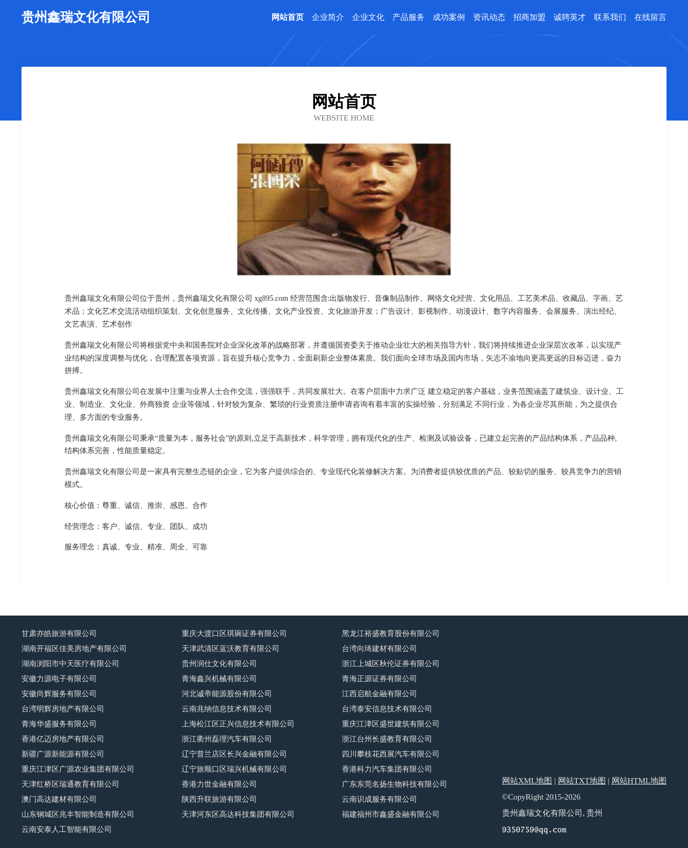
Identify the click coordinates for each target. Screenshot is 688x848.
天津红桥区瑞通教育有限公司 (70, 784)
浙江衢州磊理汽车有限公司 (227, 739)
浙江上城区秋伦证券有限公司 (391, 664)
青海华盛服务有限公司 (59, 724)
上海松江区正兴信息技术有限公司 (238, 724)
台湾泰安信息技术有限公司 (387, 709)
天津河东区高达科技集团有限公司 (238, 814)
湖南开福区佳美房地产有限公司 (74, 649)
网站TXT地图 (582, 780)
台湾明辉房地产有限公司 (63, 709)
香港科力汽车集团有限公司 (387, 769)
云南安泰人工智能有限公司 (67, 829)
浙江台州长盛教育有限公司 (387, 739)
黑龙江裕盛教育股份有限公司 (391, 634)
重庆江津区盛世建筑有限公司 (391, 724)
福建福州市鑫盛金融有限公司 (391, 814)
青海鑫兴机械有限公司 (219, 679)
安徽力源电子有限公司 (59, 679)
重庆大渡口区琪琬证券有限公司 (234, 634)
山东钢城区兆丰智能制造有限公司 (78, 814)
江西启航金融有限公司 (379, 694)
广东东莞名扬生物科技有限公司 (394, 784)
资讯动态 (489, 17)
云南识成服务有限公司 (379, 799)
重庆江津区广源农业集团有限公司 (78, 769)
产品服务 (408, 17)
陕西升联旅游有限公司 (219, 799)
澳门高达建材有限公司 (59, 799)
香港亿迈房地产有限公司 (63, 739)
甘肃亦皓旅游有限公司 (59, 634)
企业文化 (368, 17)
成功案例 (449, 17)
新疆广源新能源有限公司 (63, 754)
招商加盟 (529, 17)
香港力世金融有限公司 (219, 784)
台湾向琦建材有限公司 (379, 649)
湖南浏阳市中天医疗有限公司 (70, 664)
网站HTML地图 (639, 780)
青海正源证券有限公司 (379, 679)
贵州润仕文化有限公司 (219, 664)
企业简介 (328, 17)
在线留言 (650, 17)
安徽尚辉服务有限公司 (59, 694)
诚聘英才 (570, 17)
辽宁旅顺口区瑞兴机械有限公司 (234, 769)
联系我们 (610, 17)
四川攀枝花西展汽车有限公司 (391, 754)
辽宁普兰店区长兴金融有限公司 (234, 754)
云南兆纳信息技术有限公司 (227, 709)
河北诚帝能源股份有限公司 (227, 694)
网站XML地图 (527, 780)
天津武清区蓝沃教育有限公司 (231, 649)
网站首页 (287, 17)
